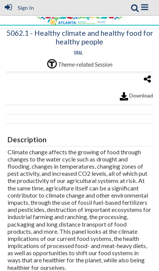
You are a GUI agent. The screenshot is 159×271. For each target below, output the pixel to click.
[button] (145, 7)
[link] (135, 8)
